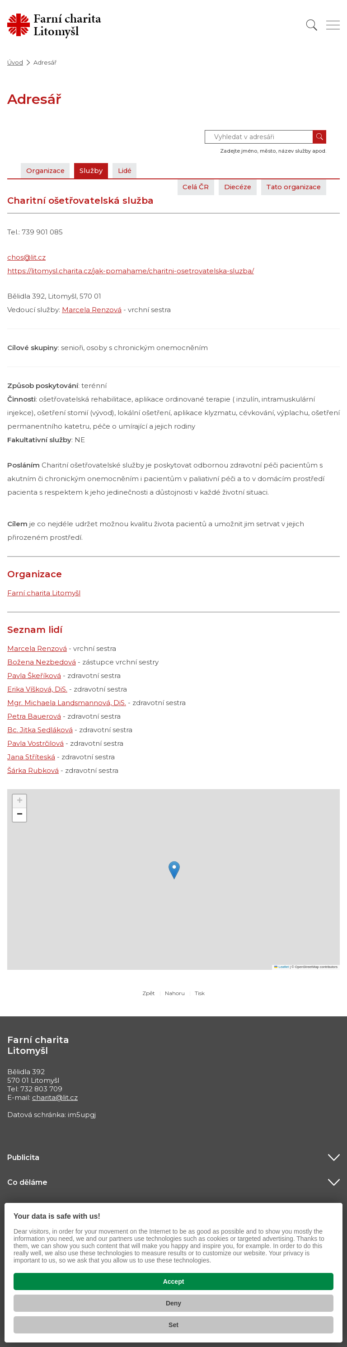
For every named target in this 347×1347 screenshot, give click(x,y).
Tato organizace (292, 186)
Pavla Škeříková (34, 675)
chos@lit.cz (26, 257)
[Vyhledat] (312, 25)
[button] (174, 870)
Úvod (15, 62)
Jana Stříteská (31, 757)
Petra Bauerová (34, 716)
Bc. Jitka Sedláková (40, 729)
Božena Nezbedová (41, 662)
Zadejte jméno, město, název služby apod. (273, 151)
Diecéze (233, 186)
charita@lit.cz (55, 1097)
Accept (173, 1281)
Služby (94, 170)
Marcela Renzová (92, 309)
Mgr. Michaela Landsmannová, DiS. (66, 702)
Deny (173, 1303)
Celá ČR (190, 186)
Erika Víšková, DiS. (37, 689)
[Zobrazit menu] (333, 25)
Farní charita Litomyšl (43, 593)
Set (173, 1324)
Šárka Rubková (33, 770)
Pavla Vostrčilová (35, 743)
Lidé (128, 170)
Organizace (46, 170)
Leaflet (281, 967)
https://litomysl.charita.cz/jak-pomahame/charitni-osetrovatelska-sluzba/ (130, 271)
